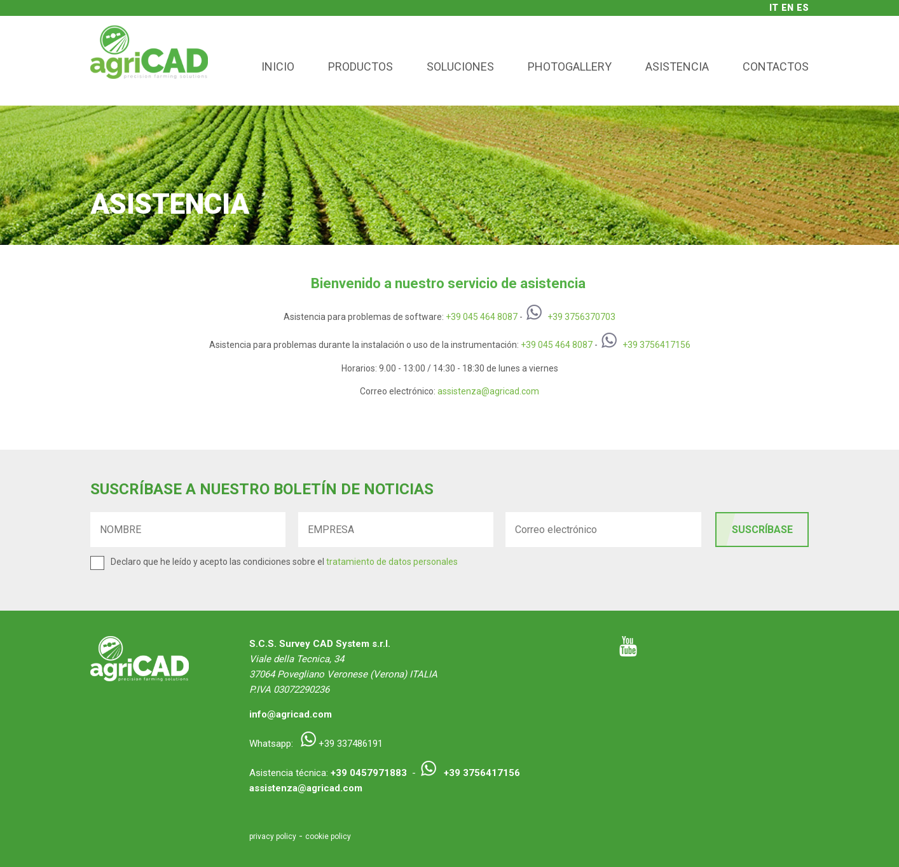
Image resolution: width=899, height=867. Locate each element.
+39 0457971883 (369, 773)
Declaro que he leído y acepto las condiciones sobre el (284, 562)
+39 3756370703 (581, 317)
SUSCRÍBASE (762, 530)
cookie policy (328, 836)
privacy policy (272, 836)
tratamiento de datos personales (392, 562)
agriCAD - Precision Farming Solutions (149, 60)
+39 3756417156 (656, 345)
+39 (454, 317)
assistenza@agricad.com (488, 391)
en (787, 8)
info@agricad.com (290, 714)
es (803, 8)
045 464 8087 (490, 317)
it (773, 8)
